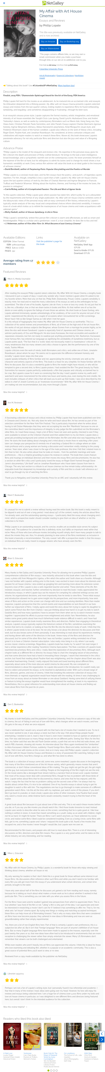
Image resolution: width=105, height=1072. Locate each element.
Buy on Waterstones (50, 48)
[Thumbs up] (26, 392)
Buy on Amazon (48, 41)
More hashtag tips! (66, 85)
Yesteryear (27, 1053)
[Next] (101, 1039)
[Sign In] (4, 3)
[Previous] (101, 1034)
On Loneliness (69, 1053)
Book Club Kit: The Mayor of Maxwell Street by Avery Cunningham (50, 1056)
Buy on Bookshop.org (69, 41)
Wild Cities (88, 1053)
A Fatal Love (7, 1053)
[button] (12, 1037)
